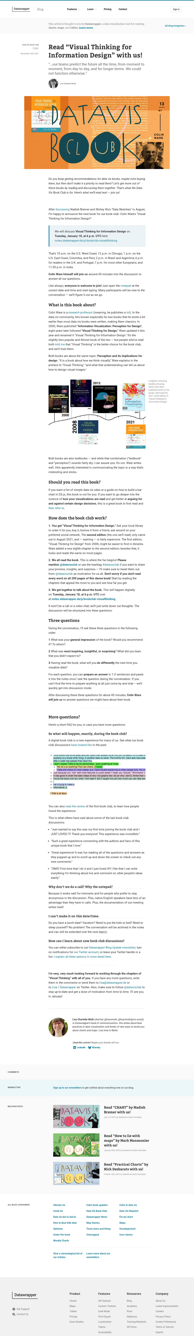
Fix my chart (126, 1216)
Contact (123, 9)
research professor (81, 312)
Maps (122, 1222)
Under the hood (61, 1234)
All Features (104, 1300)
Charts (73, 1300)
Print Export (104, 1316)
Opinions (58, 1228)
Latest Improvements (167, 1306)
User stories (126, 1234)
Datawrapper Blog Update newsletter (112, 947)
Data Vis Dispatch (128, 1211)
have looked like (81, 745)
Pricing (107, 9)
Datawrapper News (96, 1216)
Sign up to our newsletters (67, 1087)
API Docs (132, 1327)
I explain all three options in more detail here (82, 956)
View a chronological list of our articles (67, 1255)
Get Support (20, 1309)
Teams (101, 1327)
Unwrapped (92, 1234)
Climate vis (59, 1205)
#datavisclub (110, 564)
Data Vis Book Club (30, 45)
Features (72, 9)
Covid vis (58, 1211)
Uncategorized (127, 1228)
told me (60, 344)
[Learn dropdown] (96, 9)
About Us (160, 1300)
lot (128, 312)
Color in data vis (128, 1205)
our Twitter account (86, 952)
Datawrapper (68, 987)
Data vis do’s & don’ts (64, 1216)
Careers (160, 1311)
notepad (126, 285)
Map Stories (93, 1222)
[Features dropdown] (79, 9)
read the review (75, 806)
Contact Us (20, 1314)
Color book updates (97, 1205)
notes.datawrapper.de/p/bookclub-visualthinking (86, 240)
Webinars (132, 1316)
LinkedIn (79, 1047)
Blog (40, 9)
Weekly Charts (61, 1240)
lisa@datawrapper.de (112, 982)
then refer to (56, 508)
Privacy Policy (163, 1316)
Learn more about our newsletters (98, 1255)
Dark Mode (104, 1311)
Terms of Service (165, 1327)
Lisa (54, 987)
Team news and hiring (98, 1228)
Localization (104, 1321)
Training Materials (136, 1321)
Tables (73, 1311)
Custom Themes (107, 1306)
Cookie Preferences (166, 1321)
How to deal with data (65, 1222)
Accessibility (105, 1332)
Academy (132, 1306)
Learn (90, 9)
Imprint (159, 1332)
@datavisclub (68, 564)
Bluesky (94, 1047)
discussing (62, 209)
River (129, 1311)
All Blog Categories (175, 25)
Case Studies (77, 1321)
